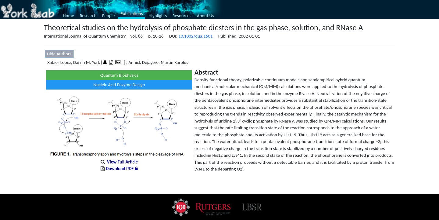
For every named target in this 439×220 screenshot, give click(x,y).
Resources (182, 15)
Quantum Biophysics (119, 75)
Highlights (157, 15)
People (108, 15)
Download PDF (122, 168)
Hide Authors (59, 54)
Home (68, 15)
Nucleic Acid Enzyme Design (119, 84)
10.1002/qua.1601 (195, 36)
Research (88, 15)
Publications (131, 13)
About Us (205, 15)
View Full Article (122, 162)
